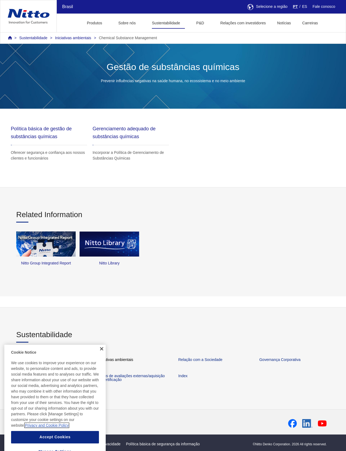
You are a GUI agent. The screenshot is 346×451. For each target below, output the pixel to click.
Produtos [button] (94, 23)
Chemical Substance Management (128, 38)
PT (295, 6)
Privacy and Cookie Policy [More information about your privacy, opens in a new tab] (47, 433)
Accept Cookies (55, 444)
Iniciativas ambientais (73, 38)
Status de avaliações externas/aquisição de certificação (131, 378)
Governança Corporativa (280, 359)
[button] (332, 22)
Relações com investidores (243, 23)
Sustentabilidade (33, 38)
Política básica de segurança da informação (163, 444)
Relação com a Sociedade (200, 359)
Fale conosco (323, 6)
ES (304, 6)
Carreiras (310, 23)
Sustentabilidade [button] (166, 23)
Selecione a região (267, 6)
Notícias (284, 23)
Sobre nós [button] (127, 23)
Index (182, 376)
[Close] (102, 356)
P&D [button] (200, 23)
